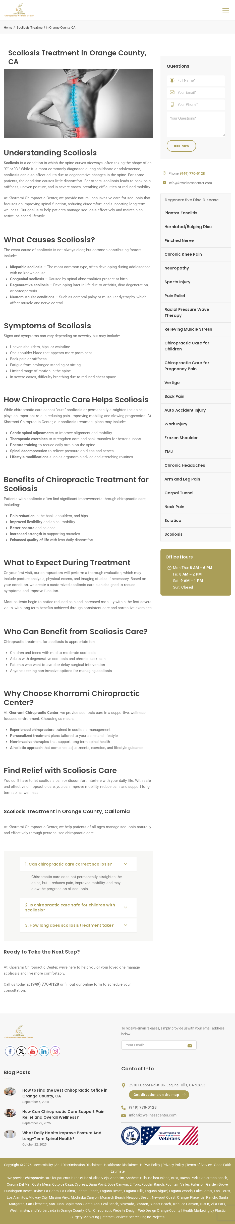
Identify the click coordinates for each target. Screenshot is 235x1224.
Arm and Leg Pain (182, 479)
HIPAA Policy (150, 1165)
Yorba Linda (46, 1210)
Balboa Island (158, 1178)
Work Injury (176, 424)
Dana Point (97, 1184)
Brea (174, 1178)
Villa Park (218, 1204)
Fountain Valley (177, 1184)
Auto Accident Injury (185, 410)
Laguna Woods (181, 1191)
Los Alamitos (17, 1197)
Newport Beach (138, 1197)
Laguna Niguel (156, 1191)
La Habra (51, 1191)
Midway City (38, 1197)
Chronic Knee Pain (183, 254)
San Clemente (36, 1204)
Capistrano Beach (213, 1178)
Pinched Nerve (179, 240)
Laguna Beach (111, 1191)
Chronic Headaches (184, 465)
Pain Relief (175, 296)
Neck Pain (174, 507)
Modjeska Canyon (85, 1197)
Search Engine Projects (146, 1217)
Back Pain (174, 396)
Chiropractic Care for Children (186, 346)
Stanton (142, 1204)
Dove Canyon (117, 1184)
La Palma (67, 1191)
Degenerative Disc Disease (192, 200)
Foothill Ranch (153, 1184)
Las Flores (222, 1191)
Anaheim (117, 1178)
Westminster (19, 1210)
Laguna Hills (133, 1191)
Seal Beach (109, 1204)
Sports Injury (177, 282)
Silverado (127, 1204)
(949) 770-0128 (143, 1107)
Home (8, 27)
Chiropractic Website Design (115, 1210)
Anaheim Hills (136, 1178)
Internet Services (114, 1217)
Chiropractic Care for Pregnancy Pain (186, 366)
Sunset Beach (160, 1204)
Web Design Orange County (159, 1210)
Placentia (197, 1197)
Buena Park (189, 1178)
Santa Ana (91, 1204)
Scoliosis (173, 534)
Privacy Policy (173, 1165)
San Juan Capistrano (65, 1204)
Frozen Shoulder (181, 438)
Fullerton (198, 1184)
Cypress (81, 1184)
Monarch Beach (112, 1197)
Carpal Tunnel (178, 493)
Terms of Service (199, 1165)
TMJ (168, 451)
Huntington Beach (18, 1191)
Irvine (38, 1191)
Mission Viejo (59, 1197)
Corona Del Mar (19, 1184)
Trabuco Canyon (185, 1204)
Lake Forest (203, 1191)
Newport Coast (163, 1197)
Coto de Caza (62, 1184)
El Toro (135, 1184)
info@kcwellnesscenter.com (190, 183)
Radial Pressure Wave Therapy (186, 312)
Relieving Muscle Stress (188, 329)
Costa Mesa (41, 1184)
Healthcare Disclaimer (121, 1165)
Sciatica (172, 520)
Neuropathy (176, 268)
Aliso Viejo (101, 1178)
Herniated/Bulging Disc (188, 227)
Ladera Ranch (87, 1191)
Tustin (204, 1204)
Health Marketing (196, 1210)
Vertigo (172, 383)
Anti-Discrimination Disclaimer (78, 1165)
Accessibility (43, 1165)
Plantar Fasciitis (180, 213)
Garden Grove (217, 1184)
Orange (183, 1197)
